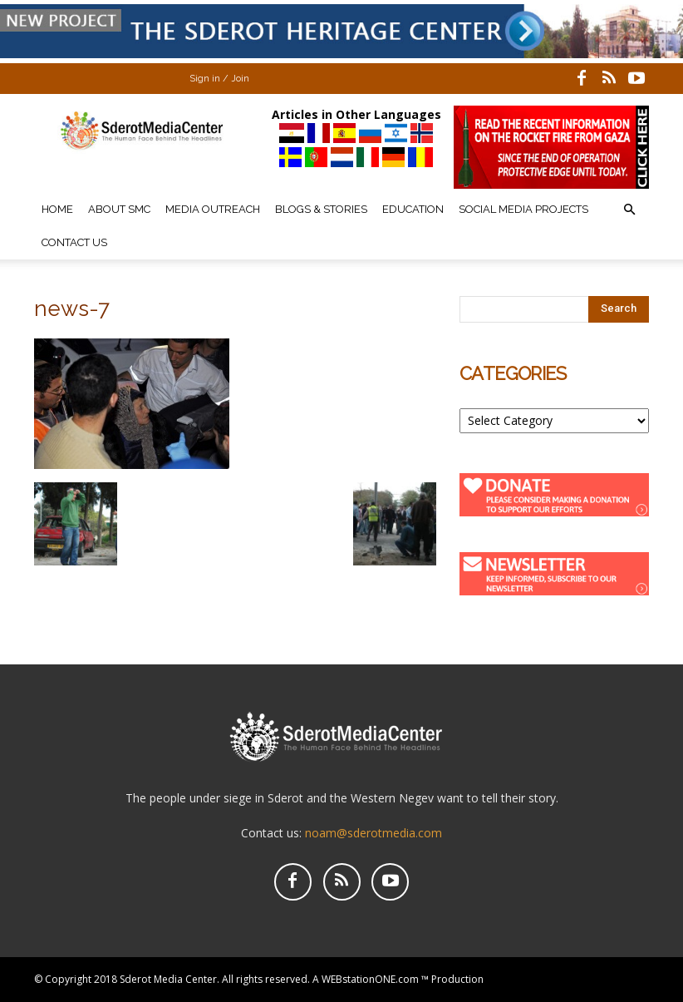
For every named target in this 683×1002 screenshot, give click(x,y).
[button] (629, 210)
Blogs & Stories (321, 209)
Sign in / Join (219, 78)
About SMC (119, 209)
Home (57, 209)
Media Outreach (212, 209)
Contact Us (74, 242)
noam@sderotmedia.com (373, 833)
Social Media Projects (523, 209)
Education (413, 209)
